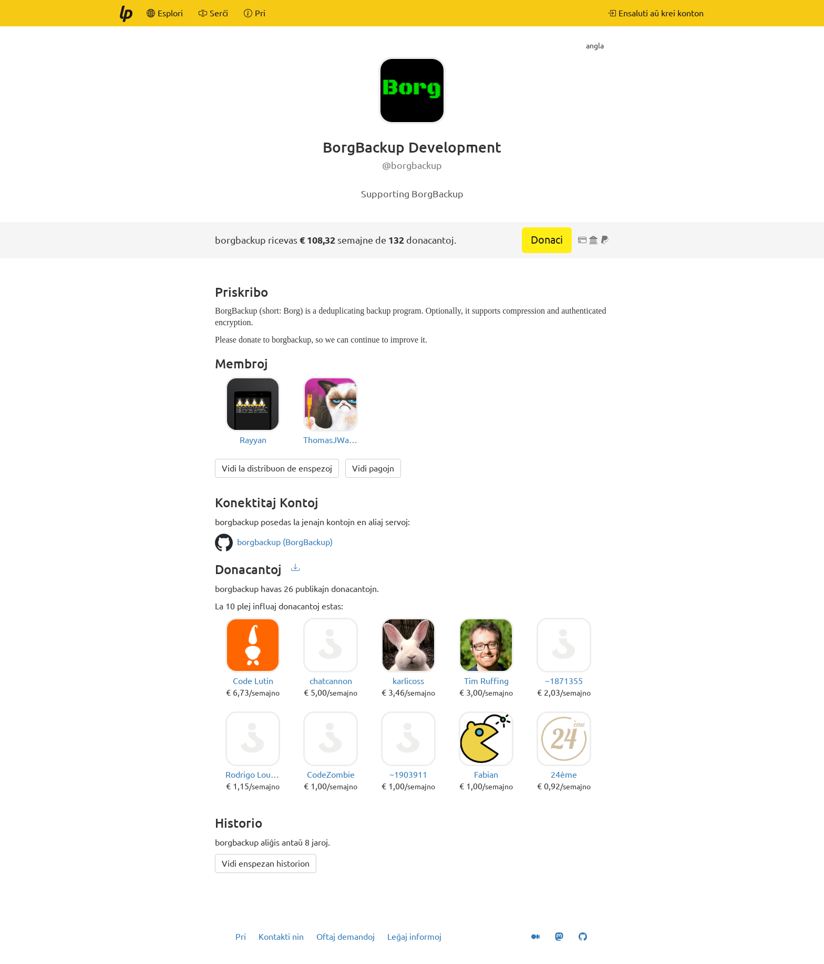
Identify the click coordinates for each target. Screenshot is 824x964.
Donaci (547, 240)
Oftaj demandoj (345, 936)
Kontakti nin (281, 936)
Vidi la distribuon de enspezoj (277, 468)
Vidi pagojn (373, 468)
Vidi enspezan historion (266, 863)
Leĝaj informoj (414, 936)
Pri (240, 936)
